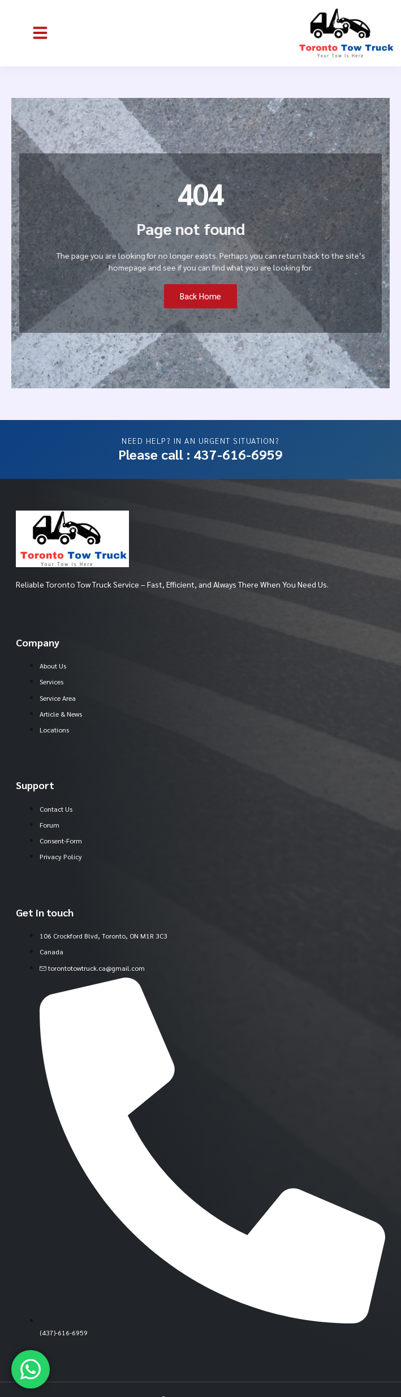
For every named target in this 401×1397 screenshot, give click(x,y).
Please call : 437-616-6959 (200, 454)
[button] (40, 33)
